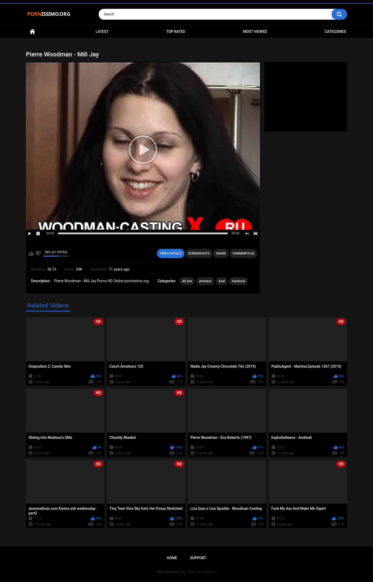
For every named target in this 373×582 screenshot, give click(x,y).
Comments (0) (243, 253)
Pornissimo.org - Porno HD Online (187, 572)
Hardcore (238, 281)
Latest (102, 32)
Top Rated (175, 32)
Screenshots (199, 253)
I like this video (31, 253)
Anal (221, 281)
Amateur (205, 281)
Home (32, 31)
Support (198, 558)
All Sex (187, 281)
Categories (335, 32)
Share (221, 253)
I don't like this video (38, 253)
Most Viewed (255, 32)
